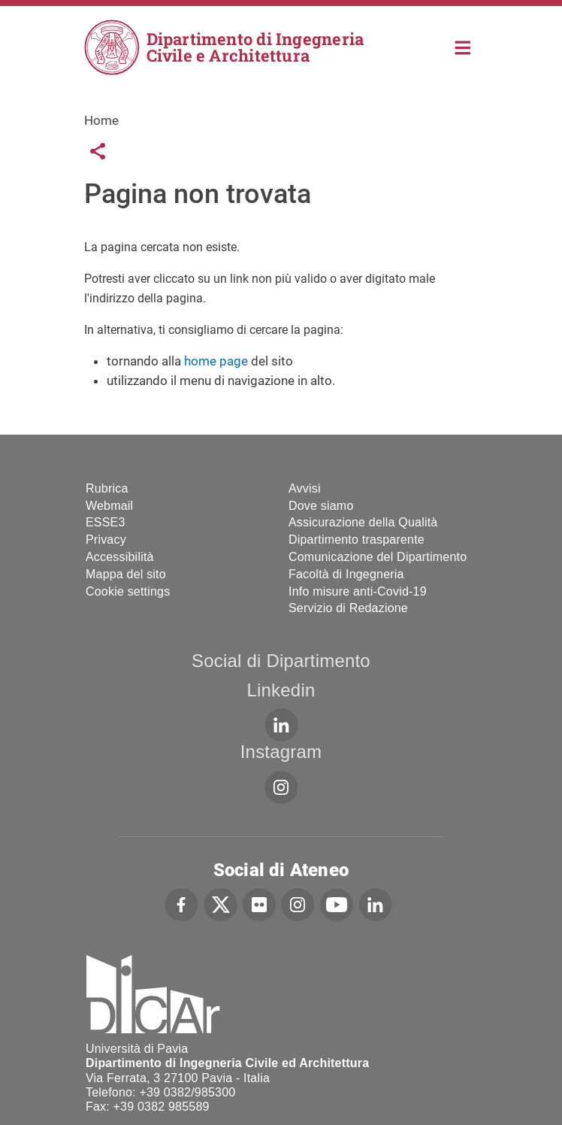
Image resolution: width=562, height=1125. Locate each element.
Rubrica (107, 488)
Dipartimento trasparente (357, 539)
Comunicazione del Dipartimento (378, 556)
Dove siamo (321, 505)
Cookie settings (128, 591)
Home (463, 46)
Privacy (106, 539)
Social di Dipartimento (281, 660)
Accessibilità (120, 556)
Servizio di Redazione (348, 608)
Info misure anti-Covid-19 (358, 591)
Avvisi (305, 488)
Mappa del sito (126, 574)
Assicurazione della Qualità (363, 522)
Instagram (281, 751)
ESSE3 (105, 522)
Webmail (109, 505)
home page (216, 360)
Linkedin (280, 690)
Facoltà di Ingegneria (346, 574)
